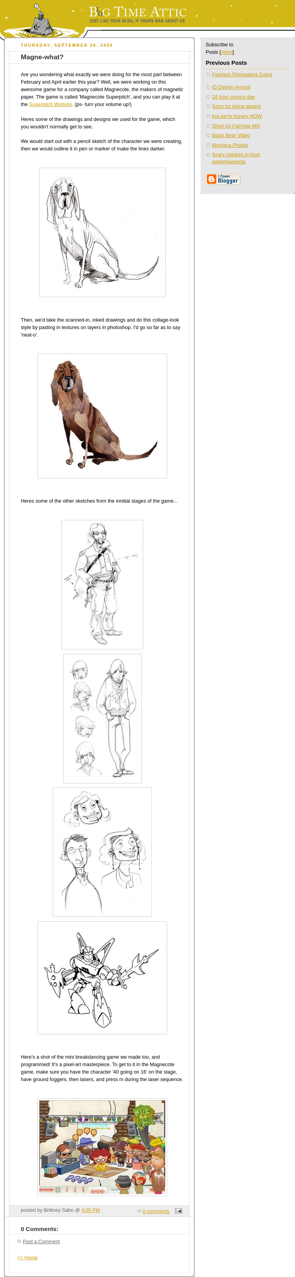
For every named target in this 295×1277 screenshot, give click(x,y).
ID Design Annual (231, 87)
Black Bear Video (231, 135)
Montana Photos (230, 145)
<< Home (27, 1258)
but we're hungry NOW (237, 116)
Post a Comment (41, 1241)
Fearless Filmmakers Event (242, 74)
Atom (226, 52)
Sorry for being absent (236, 106)
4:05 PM (90, 1210)
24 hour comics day (233, 97)
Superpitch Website (50, 104)
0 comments (156, 1211)
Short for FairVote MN (236, 126)
